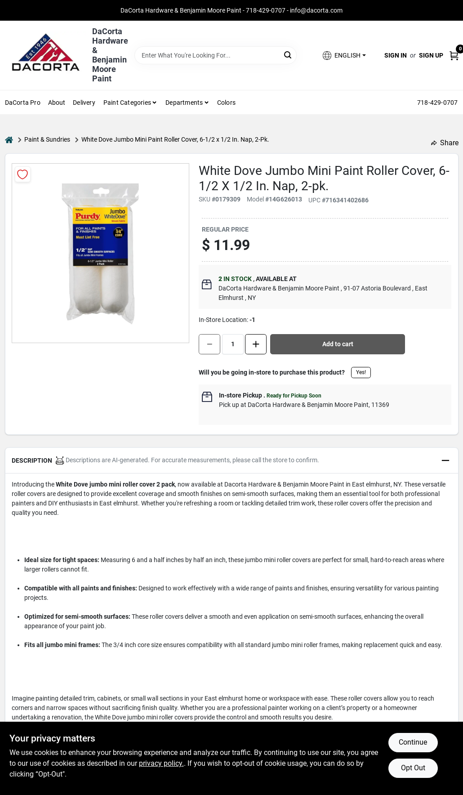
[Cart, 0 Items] (454, 55)
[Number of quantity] (233, 344)
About (57, 102)
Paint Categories (127, 102)
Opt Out (413, 768)
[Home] (9, 139)
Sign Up (431, 55)
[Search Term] (215, 55)
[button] (343, 55)
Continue (413, 742)
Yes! (361, 372)
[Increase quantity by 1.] (256, 344)
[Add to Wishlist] (23, 174)
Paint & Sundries (47, 139)
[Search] (288, 54)
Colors (226, 102)
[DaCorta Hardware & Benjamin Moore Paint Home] (45, 55)
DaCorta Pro (22, 102)
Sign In (395, 55)
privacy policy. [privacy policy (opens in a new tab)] (161, 763)
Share (445, 142)
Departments (184, 102)
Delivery (84, 102)
